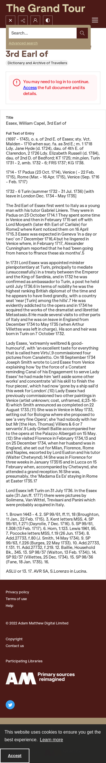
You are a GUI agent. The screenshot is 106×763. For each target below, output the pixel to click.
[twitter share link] (10, 704)
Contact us (15, 646)
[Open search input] (10, 20)
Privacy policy (17, 592)
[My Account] (35, 20)
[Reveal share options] (22, 20)
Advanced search (23, 43)
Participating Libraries (24, 661)
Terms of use (16, 599)
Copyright (14, 639)
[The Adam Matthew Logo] (40, 678)
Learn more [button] (51, 739)
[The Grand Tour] (53, 8)
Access (30, 87)
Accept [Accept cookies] (14, 755)
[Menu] (95, 20)
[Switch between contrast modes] (47, 20)
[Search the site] (43, 33)
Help (9, 605)
